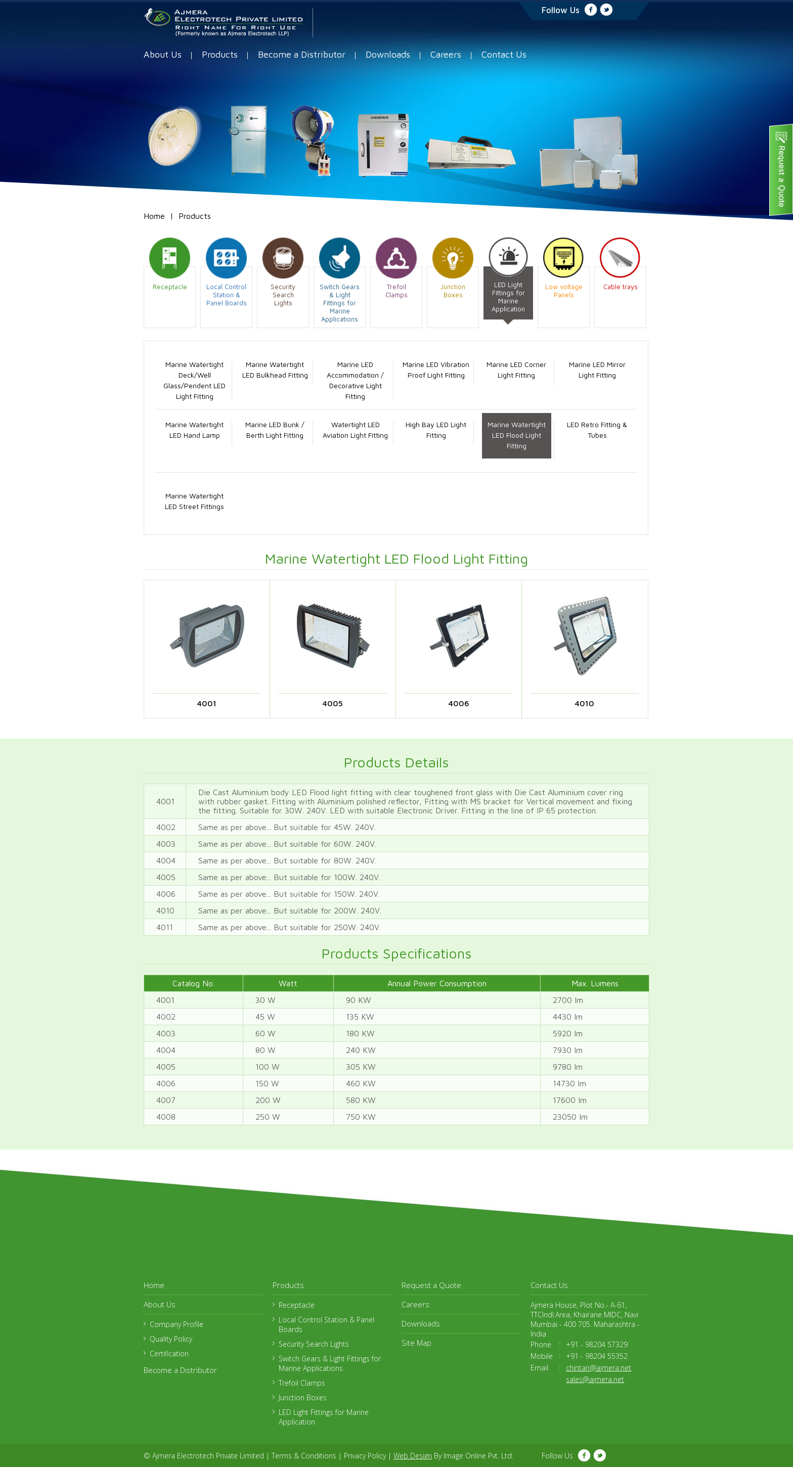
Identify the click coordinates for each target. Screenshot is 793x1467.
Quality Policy (171, 1339)
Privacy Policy (365, 1455)
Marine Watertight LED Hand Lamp (194, 429)
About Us (163, 54)
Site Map (416, 1343)
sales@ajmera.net (595, 1379)
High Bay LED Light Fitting (436, 429)
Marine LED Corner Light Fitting (516, 369)
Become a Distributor (301, 54)
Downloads (388, 54)
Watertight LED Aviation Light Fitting (355, 429)
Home (154, 215)
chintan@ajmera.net (598, 1367)
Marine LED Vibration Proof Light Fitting (436, 369)
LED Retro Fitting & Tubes (597, 429)
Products (220, 54)
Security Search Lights (314, 1344)
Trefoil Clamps (302, 1383)
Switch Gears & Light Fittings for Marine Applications (330, 1363)
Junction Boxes (303, 1397)
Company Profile (176, 1324)
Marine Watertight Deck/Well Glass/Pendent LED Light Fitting (194, 380)
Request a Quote (431, 1285)
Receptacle (297, 1305)
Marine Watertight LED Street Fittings (194, 501)
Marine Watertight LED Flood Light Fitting (517, 435)
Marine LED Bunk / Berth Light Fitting (274, 429)
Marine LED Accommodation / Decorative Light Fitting (355, 380)
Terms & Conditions (304, 1455)
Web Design (412, 1455)
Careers (445, 54)
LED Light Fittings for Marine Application (324, 1417)
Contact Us (503, 54)
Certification (169, 1353)
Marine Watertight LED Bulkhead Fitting (275, 369)
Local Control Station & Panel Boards (326, 1324)
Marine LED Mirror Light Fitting (597, 369)
